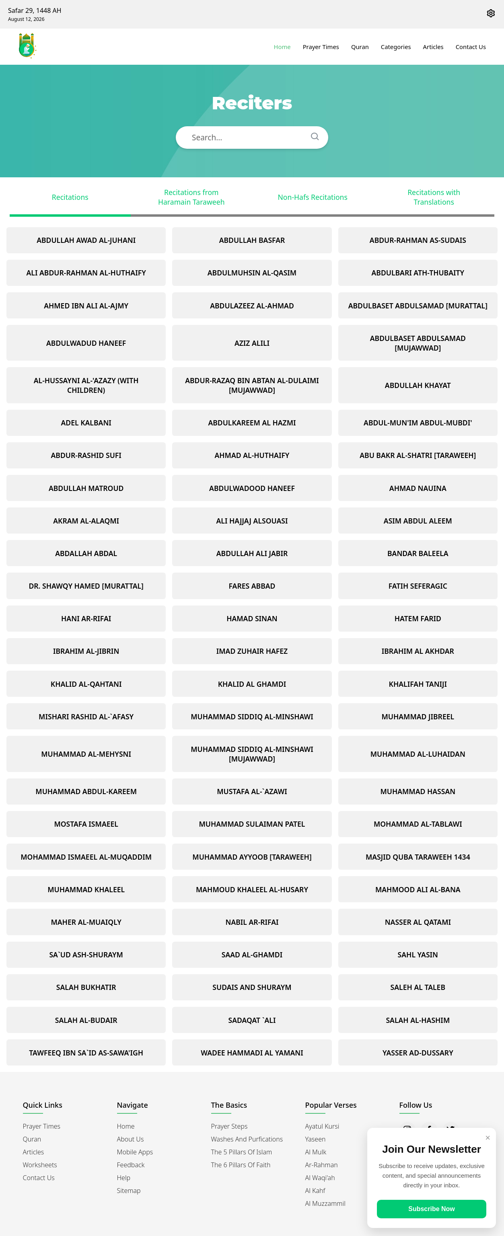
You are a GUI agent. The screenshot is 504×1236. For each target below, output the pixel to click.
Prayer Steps (229, 1126)
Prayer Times (321, 47)
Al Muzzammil (325, 1203)
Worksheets (40, 1164)
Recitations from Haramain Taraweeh (191, 197)
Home (282, 47)
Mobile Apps (135, 1152)
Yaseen (315, 1139)
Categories (396, 47)
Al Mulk (316, 1152)
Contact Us (471, 47)
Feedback (131, 1164)
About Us (130, 1139)
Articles (433, 47)
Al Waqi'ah (320, 1177)
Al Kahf (315, 1190)
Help (124, 1177)
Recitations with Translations (433, 197)
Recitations (70, 197)
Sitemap (129, 1190)
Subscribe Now (431, 1208)
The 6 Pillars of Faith (241, 1164)
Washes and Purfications (247, 1139)
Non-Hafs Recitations (313, 197)
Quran (360, 47)
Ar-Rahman (321, 1164)
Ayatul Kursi (322, 1126)
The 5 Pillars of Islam (241, 1152)
